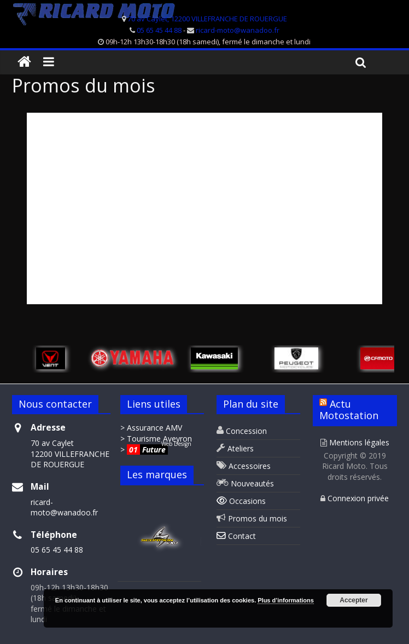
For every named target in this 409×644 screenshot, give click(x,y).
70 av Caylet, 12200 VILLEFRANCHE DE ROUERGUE (207, 19)
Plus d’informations (286, 600)
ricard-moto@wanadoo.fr (237, 30)
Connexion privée (354, 498)
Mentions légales (354, 442)
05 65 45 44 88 (159, 30)
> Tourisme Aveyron (156, 438)
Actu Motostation (348, 409)
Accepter (353, 600)
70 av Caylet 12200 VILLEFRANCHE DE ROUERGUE (70, 453)
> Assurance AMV (151, 427)
